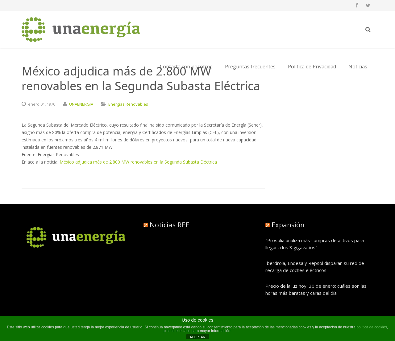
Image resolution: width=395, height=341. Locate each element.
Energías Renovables (128, 104)
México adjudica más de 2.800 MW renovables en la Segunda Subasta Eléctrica (138, 162)
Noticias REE (169, 224)
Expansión (288, 224)
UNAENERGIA (81, 104)
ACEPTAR (197, 337)
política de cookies (371, 327)
